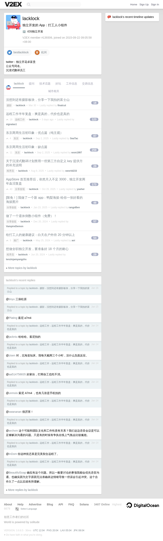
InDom (13, 453)
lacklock (19, 83)
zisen (12, 355)
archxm (13, 430)
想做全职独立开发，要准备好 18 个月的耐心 (37, 249)
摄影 (9, 105)
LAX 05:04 (66, 530)
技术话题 (44, 83)
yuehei (80, 189)
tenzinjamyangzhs (16, 259)
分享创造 (11, 207)
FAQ (71, 504)
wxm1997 (76, 152)
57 (94, 221)
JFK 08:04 (79, 530)
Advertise (35, 504)
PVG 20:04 (52, 530)
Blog (50, 504)
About (8, 504)
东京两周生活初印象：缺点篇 (26, 147)
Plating (13, 317)
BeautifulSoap (17, 472)
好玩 (58, 83)
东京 (16, 138)
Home (133, 4)
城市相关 (53, 91)
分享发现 (20, 189)
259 (94, 150)
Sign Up (144, 4)
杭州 (41, 52)
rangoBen (74, 207)
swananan (15, 411)
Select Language (26, 509)
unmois (13, 393)
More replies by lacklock (23, 489)
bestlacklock (18, 52)
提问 (31, 83)
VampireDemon (14, 226)
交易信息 (87, 83)
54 (94, 237)
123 (94, 119)
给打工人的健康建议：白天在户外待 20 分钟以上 (40, 234)
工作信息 (71, 83)
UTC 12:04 (39, 530)
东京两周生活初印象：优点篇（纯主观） (34, 132)
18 (94, 102)
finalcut (61, 105)
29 (94, 166)
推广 (16, 240)
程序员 (10, 170)
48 (94, 202)
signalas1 (11, 124)
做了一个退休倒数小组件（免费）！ (31, 216)
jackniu (13, 336)
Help (20, 504)
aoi (73, 240)
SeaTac (74, 138)
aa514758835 (17, 374)
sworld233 (71, 170)
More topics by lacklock (22, 268)
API (60, 504)
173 (94, 184)
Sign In (155, 4)
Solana (84, 504)
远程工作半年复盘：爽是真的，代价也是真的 (38, 114)
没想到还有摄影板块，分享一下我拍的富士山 (38, 99)
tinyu (12, 299)
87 (94, 135)
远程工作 (20, 119)
